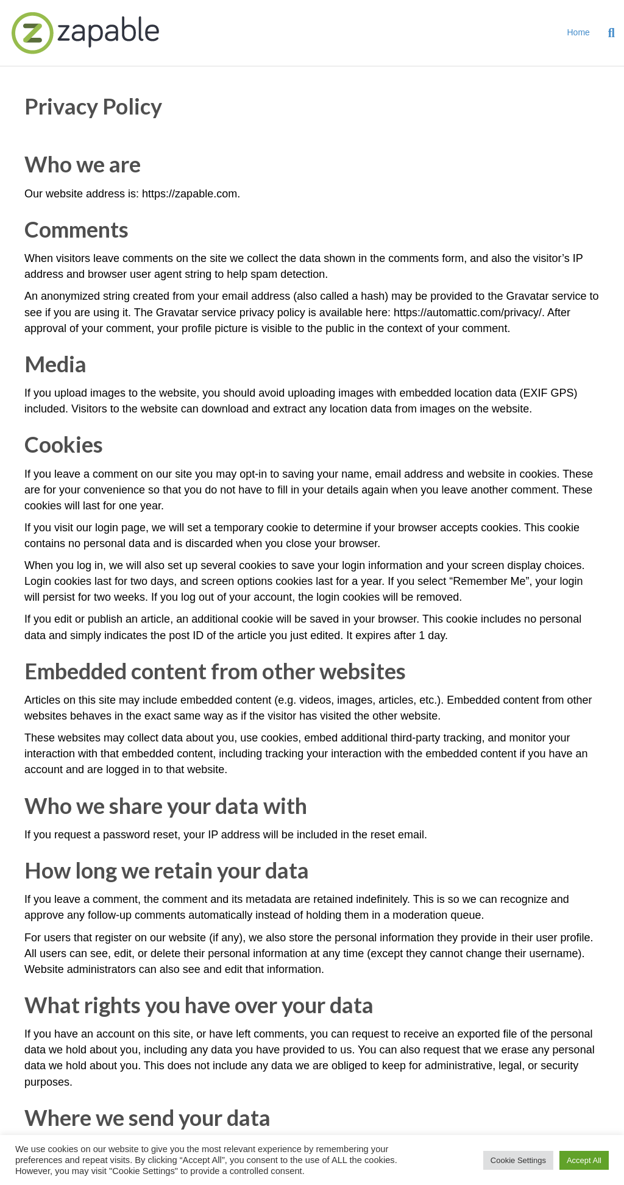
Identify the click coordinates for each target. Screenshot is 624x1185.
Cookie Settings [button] (518, 1160)
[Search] (607, 33)
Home (578, 32)
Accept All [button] (584, 1160)
